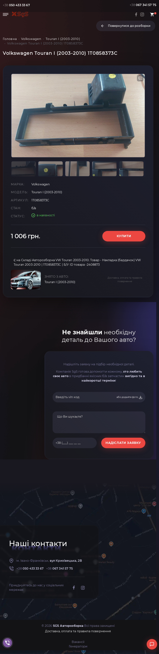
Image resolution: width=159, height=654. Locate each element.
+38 (16, 5)
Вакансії (78, 642)
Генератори (78, 646)
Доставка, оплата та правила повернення (125, 279)
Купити (124, 236)
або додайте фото (130, 397)
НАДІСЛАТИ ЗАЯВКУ (123, 443)
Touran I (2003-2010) (60, 282)
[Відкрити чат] (152, 644)
